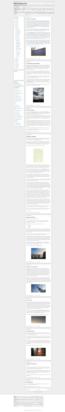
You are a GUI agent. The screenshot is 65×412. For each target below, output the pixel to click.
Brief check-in (29, 382)
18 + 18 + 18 (29, 300)
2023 (16, 21)
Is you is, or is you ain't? (32, 266)
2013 (16, 61)
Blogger (40, 410)
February (17, 38)
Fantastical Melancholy (17, 96)
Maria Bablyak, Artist (17, 106)
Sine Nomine (16, 121)
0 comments (36, 58)
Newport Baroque (16, 113)
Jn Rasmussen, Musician (17, 100)
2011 (16, 64)
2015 (16, 59)
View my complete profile (17, 84)
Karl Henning (17, 83)
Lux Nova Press (16, 105)
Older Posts (49, 389)
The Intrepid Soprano (17, 123)
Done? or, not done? (31, 19)
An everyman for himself (17, 90)
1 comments (36, 326)
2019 (16, 26)
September (17, 33)
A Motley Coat (16, 88)
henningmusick (20, 3)
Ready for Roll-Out (30, 217)
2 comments (36, 212)
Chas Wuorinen (16, 94)
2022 (16, 22)
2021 (16, 23)
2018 (16, 27)
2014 (16, 60)
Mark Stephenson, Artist (17, 110)
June (17, 37)
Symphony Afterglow (31, 136)
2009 (16, 66)
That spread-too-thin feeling (32, 63)
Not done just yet (30, 331)
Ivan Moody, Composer (17, 97)
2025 (16, 18)
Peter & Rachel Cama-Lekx (18, 116)
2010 (16, 65)
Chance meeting (30, 110)
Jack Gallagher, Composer (18, 99)
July (16, 36)
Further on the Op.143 (31, 363)
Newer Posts (28, 389)
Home (38, 389)
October (17, 32)
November (17, 31)
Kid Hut (15, 102)
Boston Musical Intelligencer (18, 93)
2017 (16, 28)
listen (15, 103)
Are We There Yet (16, 91)
